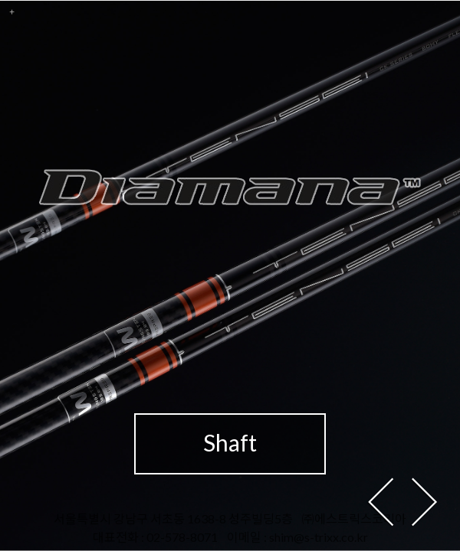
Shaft (230, 442)
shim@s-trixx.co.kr (318, 537)
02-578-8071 (182, 537)
